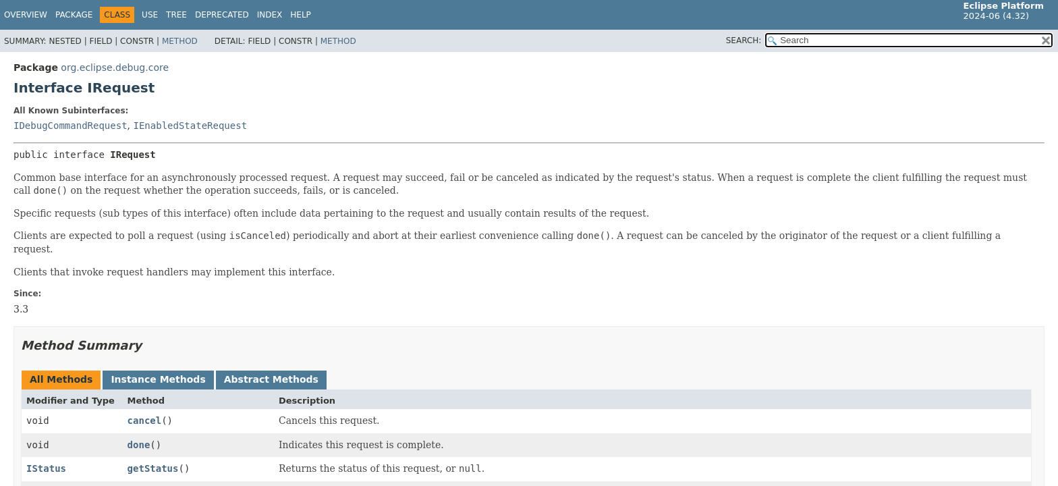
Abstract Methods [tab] (271, 379)
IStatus (46, 468)
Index (270, 15)
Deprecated (222, 15)
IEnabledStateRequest (190, 125)
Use (150, 15)
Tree (176, 15)
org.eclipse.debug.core (115, 67)
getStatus (153, 468)
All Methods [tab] (61, 379)
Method (180, 41)
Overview (25, 15)
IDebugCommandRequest (70, 125)
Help (300, 15)
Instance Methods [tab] (158, 379)
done (139, 444)
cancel (145, 420)
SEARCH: (744, 40)
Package (73, 15)
